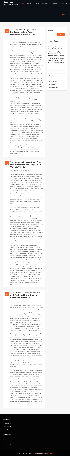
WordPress (34, 453)
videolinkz (8, 2)
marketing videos (24, 38)
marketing (22, 301)
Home (22, 3)
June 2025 (51, 75)
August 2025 (52, 72)
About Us (29, 3)
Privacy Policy (53, 3)
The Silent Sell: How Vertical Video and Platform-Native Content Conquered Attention (26, 295)
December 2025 (53, 69)
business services (24, 170)
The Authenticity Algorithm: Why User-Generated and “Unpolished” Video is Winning (25, 164)
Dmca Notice (45, 3)
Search (51, 31)
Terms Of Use (63, 3)
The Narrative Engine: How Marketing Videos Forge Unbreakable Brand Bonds (23, 32)
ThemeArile (51, 453)
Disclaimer (36, 3)
